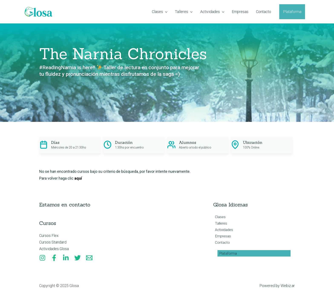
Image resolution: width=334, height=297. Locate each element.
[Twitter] (77, 258)
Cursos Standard (52, 242)
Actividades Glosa (54, 249)
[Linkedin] (66, 258)
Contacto (220, 244)
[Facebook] (54, 258)
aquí (78, 178)
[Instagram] (42, 258)
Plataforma (226, 255)
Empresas (221, 237)
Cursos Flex (49, 235)
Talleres (219, 224)
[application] (150, 11)
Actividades (223, 230)
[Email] (89, 258)
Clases (218, 217)
